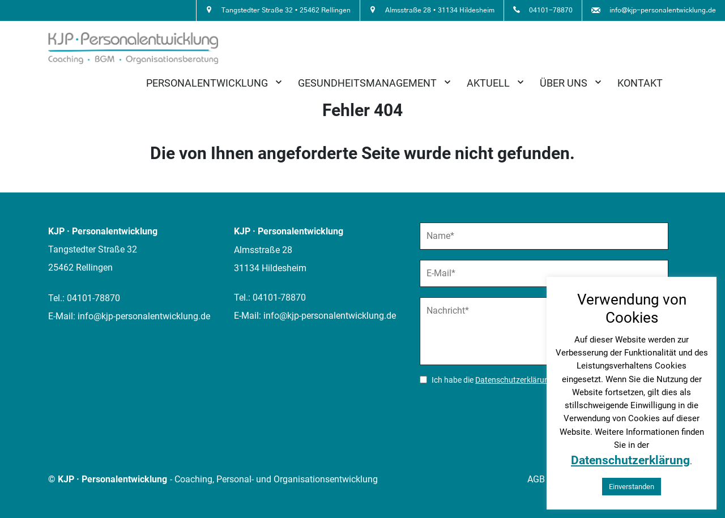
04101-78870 (93, 298)
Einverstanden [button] (631, 486)
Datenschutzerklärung (514, 379)
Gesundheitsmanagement (367, 83)
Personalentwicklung (207, 83)
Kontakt (640, 83)
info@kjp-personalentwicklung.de (144, 316)
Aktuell (488, 83)
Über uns (563, 83)
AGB (536, 479)
